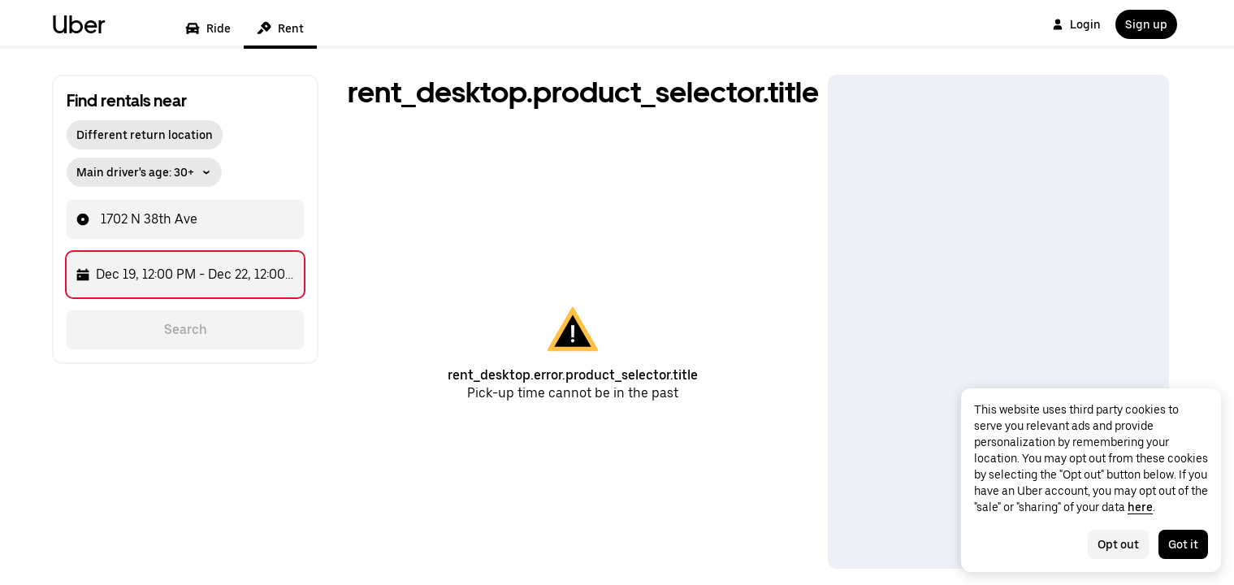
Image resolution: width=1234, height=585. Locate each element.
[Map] (998, 322)
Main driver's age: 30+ (144, 172)
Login (1076, 24)
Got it (1183, 544)
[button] (144, 168)
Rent (280, 28)
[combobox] (200, 219)
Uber (79, 24)
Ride (208, 28)
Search (185, 329)
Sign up (1146, 24)
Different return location (144, 134)
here (1140, 507)
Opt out (1118, 544)
